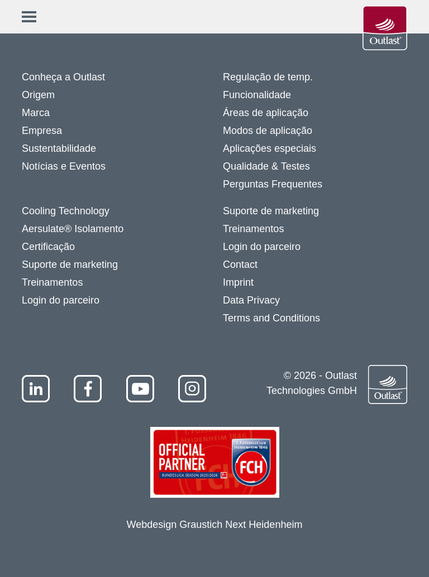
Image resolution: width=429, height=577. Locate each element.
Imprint (238, 282)
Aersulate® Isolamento (72, 228)
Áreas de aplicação (265, 112)
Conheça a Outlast (63, 77)
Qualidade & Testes (266, 166)
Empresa (42, 130)
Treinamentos (52, 282)
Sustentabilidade (59, 148)
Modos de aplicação (267, 130)
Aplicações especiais (269, 148)
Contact (240, 264)
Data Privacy (251, 300)
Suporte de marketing (70, 264)
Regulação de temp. (268, 77)
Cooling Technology (65, 211)
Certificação (48, 246)
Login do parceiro (60, 300)
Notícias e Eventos (64, 166)
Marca (36, 112)
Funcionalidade (257, 94)
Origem (38, 94)
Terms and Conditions (271, 318)
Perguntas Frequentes (272, 184)
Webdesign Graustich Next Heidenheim (215, 524)
